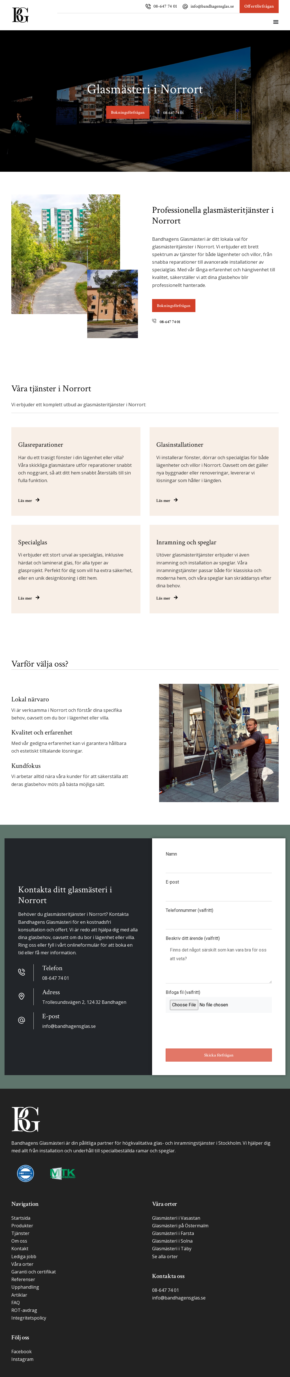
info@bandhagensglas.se (212, 6)
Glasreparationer (40, 444)
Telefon (52, 968)
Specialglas (32, 542)
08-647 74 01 (165, 6)
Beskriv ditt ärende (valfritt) (193, 938)
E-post (172, 882)
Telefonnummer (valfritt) (189, 910)
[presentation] (209, 1031)
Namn (171, 854)
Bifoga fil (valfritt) (183, 992)
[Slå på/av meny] (276, 22)
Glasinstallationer (179, 444)
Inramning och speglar (186, 542)
